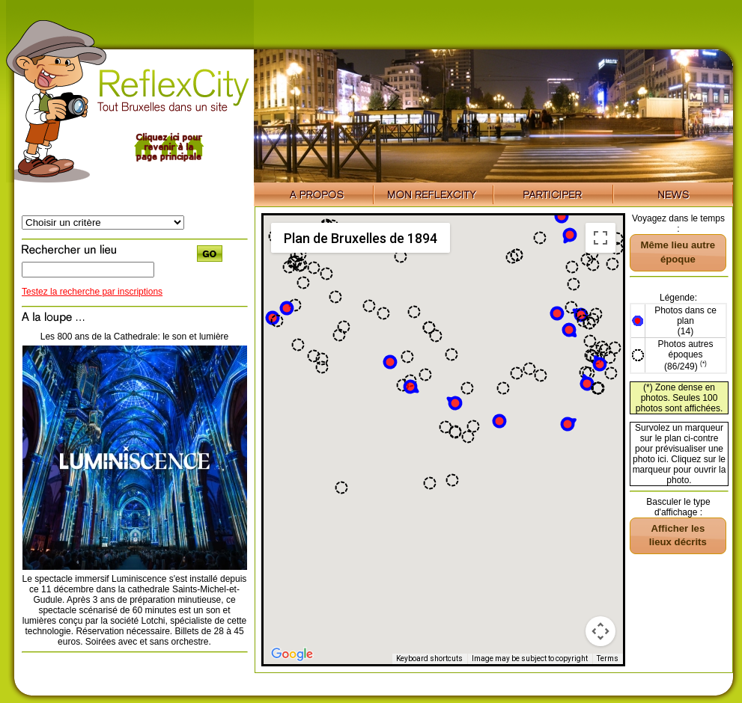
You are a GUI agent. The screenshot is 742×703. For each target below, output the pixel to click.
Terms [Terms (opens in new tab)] (607, 658)
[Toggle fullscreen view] (600, 238)
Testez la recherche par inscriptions (92, 291)
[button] (390, 362)
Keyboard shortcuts (429, 658)
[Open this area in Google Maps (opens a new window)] (292, 654)
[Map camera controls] (600, 631)
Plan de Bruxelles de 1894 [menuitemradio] (360, 238)
